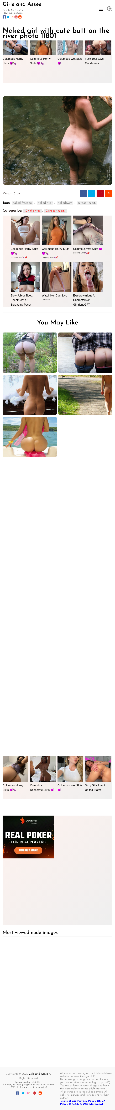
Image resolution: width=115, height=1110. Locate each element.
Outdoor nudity (55, 210)
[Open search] (109, 9)
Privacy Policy (86, 1101)
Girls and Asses (22, 4)
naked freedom (23, 203)
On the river (32, 210)
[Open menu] (101, 9)
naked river (45, 203)
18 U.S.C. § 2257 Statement (86, 1104)
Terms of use (68, 1101)
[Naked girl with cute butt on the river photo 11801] (57, 140)
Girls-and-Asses (38, 1074)
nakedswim (65, 203)
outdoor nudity (86, 203)
